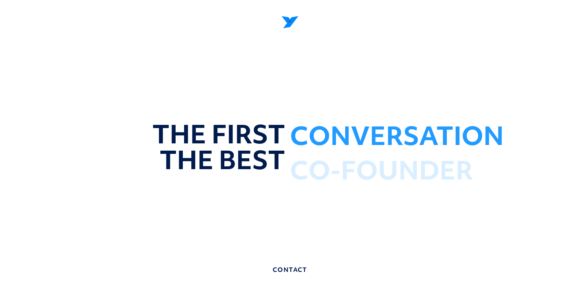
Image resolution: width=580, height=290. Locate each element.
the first (218, 134)
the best (223, 160)
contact (290, 270)
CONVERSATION (397, 138)
